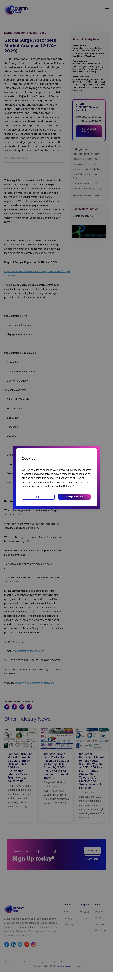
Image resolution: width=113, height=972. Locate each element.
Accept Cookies (74, 496)
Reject (38, 496)
